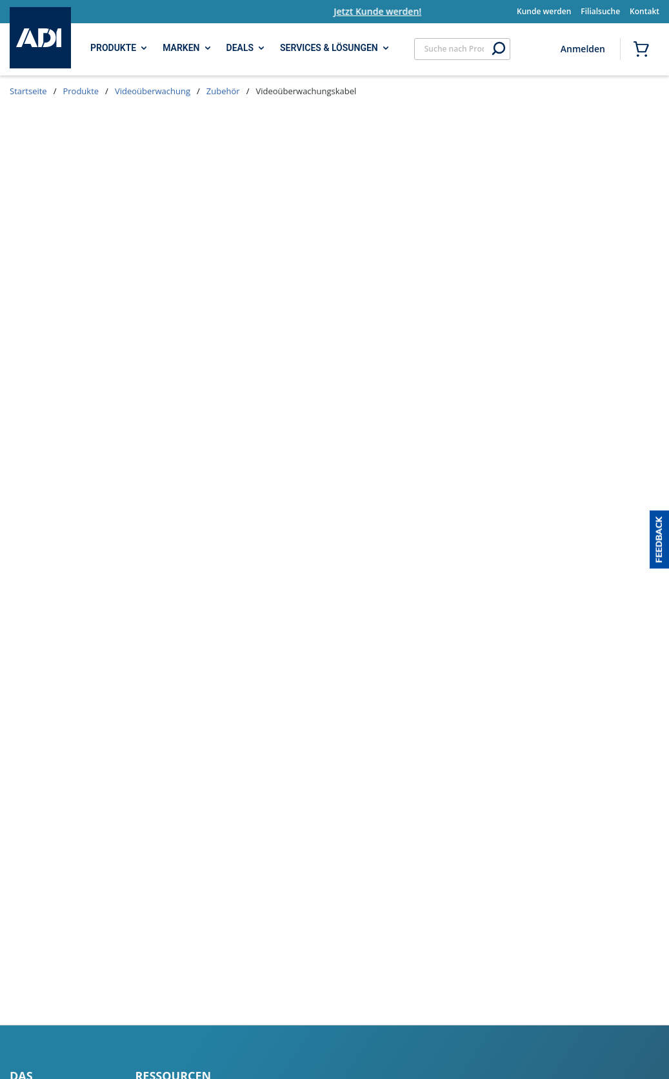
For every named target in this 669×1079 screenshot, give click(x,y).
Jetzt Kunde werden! (395, 11)
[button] (659, 539)
